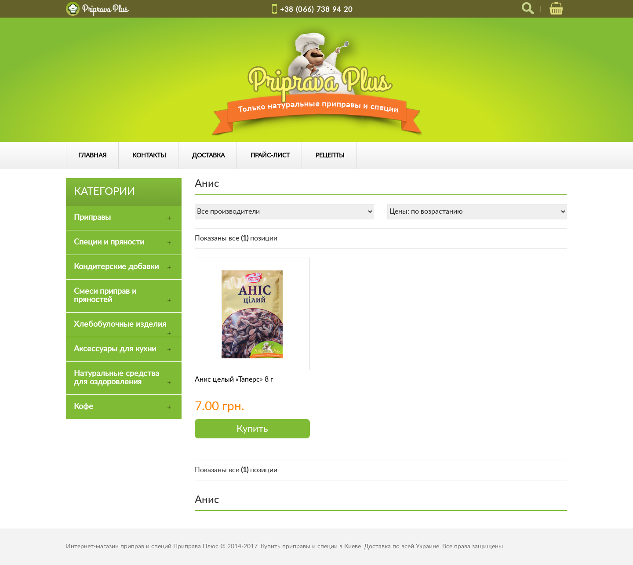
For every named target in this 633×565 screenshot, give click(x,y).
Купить (252, 429)
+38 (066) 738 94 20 (316, 9)
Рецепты (330, 156)
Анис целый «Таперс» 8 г (234, 379)
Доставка (208, 156)
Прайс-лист (270, 156)
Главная (92, 156)
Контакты (149, 156)
